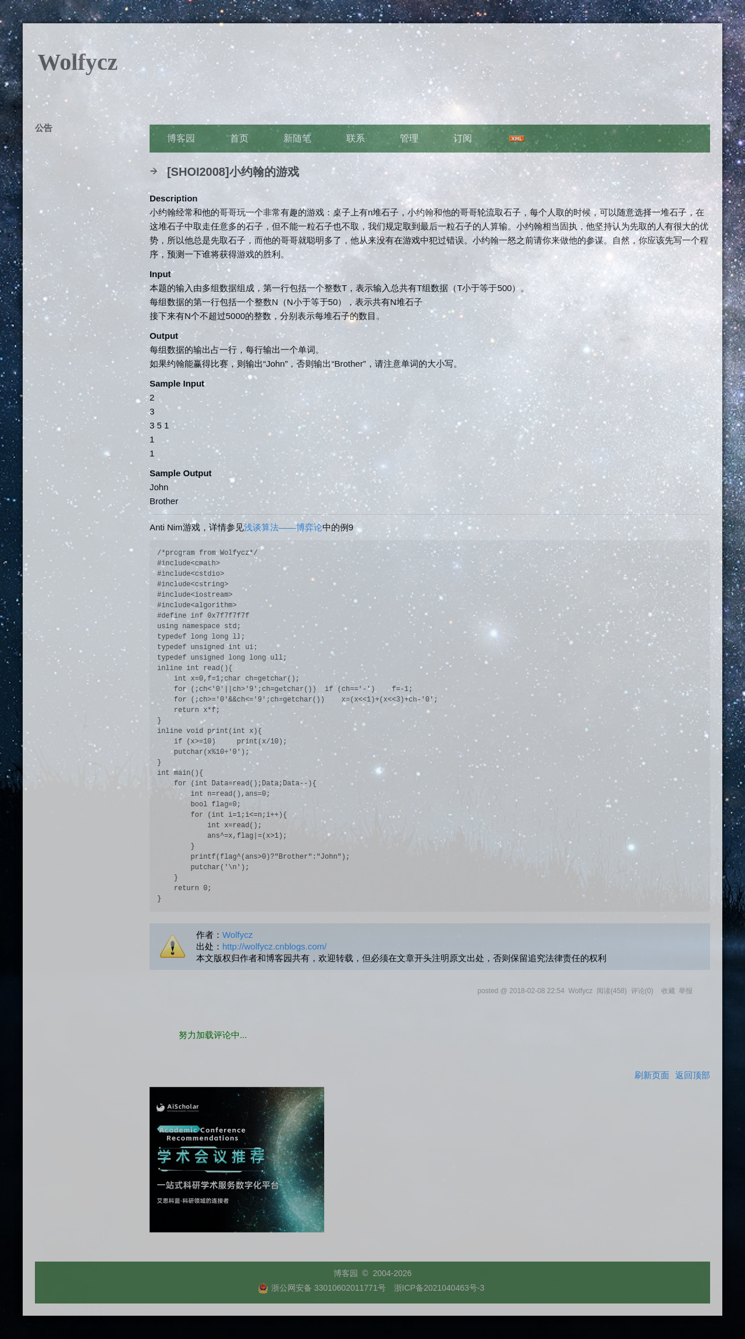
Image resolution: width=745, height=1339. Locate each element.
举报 (686, 991)
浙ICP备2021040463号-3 (439, 1287)
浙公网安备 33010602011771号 (322, 1287)
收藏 (668, 991)
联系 (355, 138)
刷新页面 (651, 1075)
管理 (409, 138)
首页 (239, 138)
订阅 (462, 138)
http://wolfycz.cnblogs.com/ (274, 946)
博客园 (181, 138)
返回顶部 (692, 1075)
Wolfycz (78, 62)
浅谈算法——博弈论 (283, 527)
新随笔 (297, 138)
